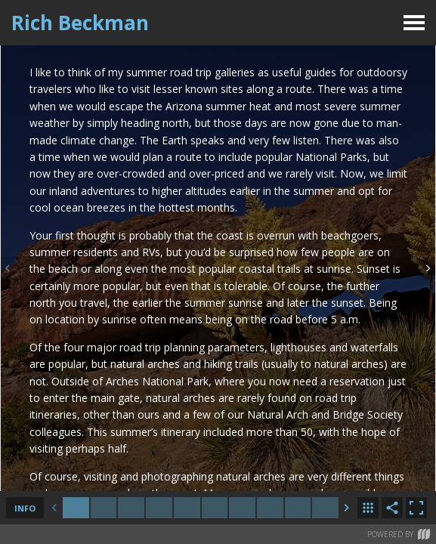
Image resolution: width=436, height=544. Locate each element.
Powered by (398, 534)
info (25, 508)
